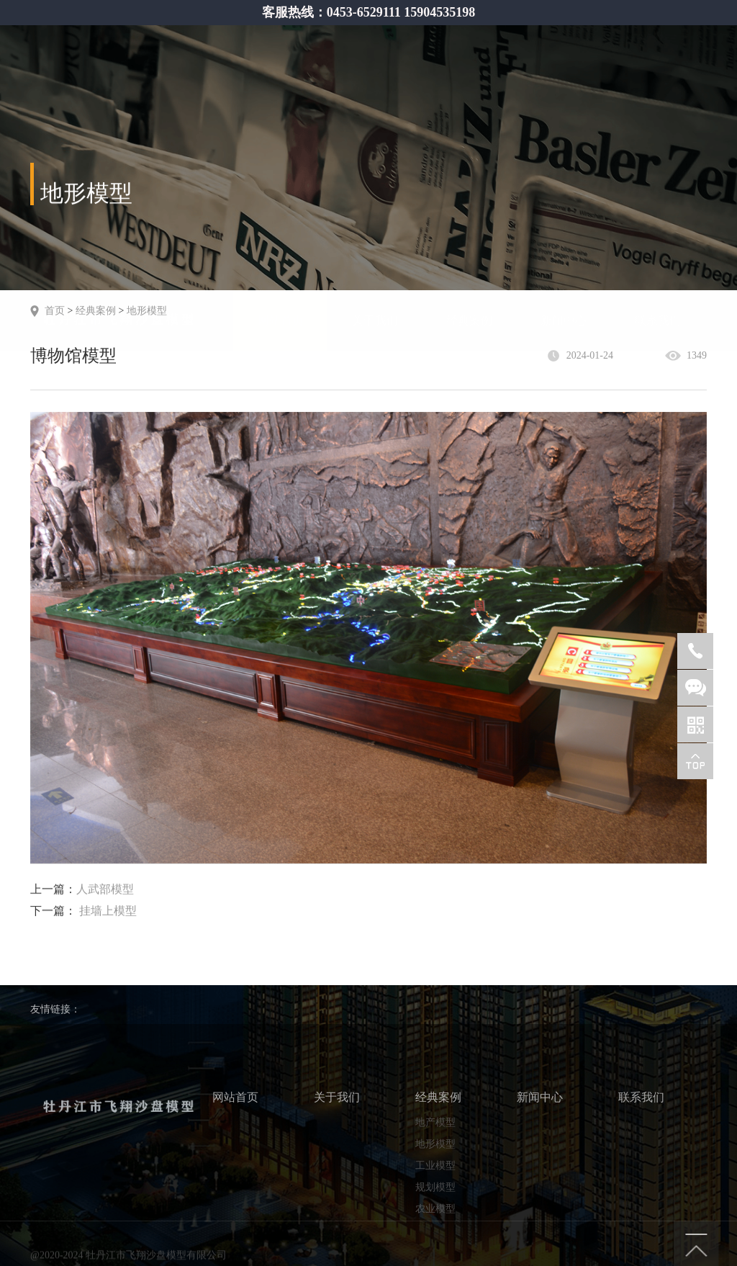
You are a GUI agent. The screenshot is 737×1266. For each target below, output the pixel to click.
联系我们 (658, 261)
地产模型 (435, 1175)
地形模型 (147, 309)
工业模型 (435, 1218)
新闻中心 (564, 261)
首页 (55, 309)
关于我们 (375, 261)
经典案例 (469, 261)
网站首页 (281, 261)
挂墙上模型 (108, 912)
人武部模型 (105, 890)
